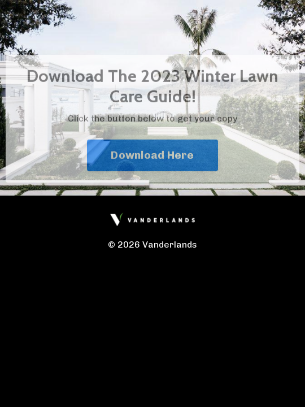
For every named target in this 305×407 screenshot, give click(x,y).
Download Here (152, 163)
